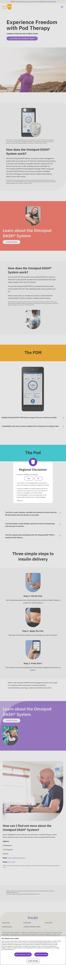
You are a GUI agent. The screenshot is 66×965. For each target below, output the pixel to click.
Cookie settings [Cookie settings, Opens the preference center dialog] (33, 961)
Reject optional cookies (23, 954)
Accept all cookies (41, 954)
